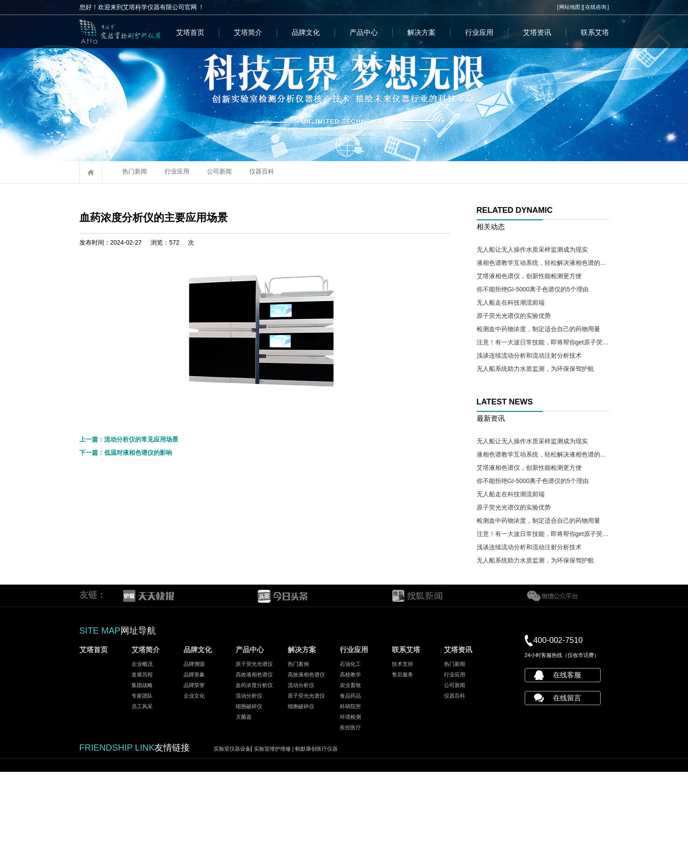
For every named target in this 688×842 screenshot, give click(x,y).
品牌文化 (306, 32)
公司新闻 (219, 171)
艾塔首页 (190, 32)
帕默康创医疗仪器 (316, 819)
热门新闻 (134, 171)
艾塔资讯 (537, 32)
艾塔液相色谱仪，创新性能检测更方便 (529, 275)
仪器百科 (261, 171)
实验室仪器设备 (232, 819)
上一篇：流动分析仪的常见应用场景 (128, 608)
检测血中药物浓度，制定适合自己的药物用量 (538, 328)
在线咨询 (595, 7)
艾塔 (256, 554)
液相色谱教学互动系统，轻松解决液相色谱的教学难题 (543, 262)
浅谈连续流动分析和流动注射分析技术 (529, 355)
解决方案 (421, 32)
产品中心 (364, 32)
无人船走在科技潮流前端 (511, 302)
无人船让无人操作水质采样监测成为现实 (532, 249)
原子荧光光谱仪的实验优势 (514, 315)
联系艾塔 (595, 32)
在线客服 (567, 745)
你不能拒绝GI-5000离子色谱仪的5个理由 (533, 289)
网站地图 (569, 7)
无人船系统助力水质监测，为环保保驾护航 (535, 368)
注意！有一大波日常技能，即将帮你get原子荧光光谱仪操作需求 (543, 342)
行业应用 (479, 32)
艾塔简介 (248, 32)
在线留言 (567, 768)
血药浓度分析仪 (104, 258)
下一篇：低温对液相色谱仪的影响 (125, 621)
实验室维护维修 (274, 819)
